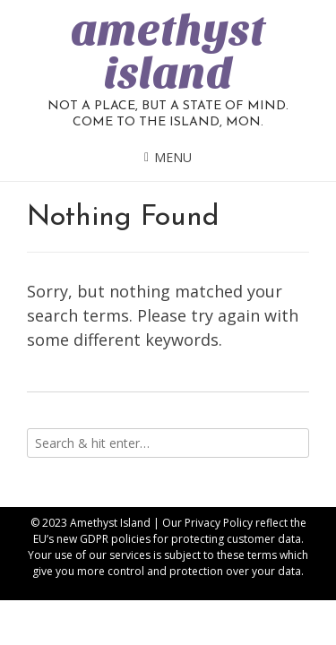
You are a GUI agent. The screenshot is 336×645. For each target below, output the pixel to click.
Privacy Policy (219, 522)
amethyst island (168, 52)
